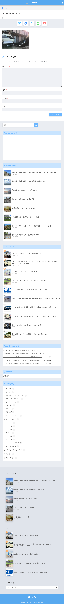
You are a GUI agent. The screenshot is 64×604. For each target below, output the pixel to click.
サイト (4, 106)
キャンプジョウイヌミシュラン (16, 395)
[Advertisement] (32, 147)
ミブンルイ (9, 454)
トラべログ (10, 436)
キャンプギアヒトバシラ (14, 399)
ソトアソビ (9, 389)
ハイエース (10, 423)
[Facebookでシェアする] (25, 23)
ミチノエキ (10, 440)
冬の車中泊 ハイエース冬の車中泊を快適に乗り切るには (19, 351)
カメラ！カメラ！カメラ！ (14, 450)
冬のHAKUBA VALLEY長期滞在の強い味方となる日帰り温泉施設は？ (22, 357)
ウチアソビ (9, 412)
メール (5, 98)
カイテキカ (10, 426)
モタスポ (10, 409)
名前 (4, 90)
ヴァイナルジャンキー (14, 416)
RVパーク (10, 433)
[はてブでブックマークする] (32, 23)
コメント (6, 66)
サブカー (10, 392)
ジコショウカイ (10, 458)
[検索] (36, 125)
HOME (32, 597)
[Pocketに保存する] (45, 23)
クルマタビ (10, 430)
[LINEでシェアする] (38, 23)
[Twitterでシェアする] (19, 23)
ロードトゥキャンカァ (14, 443)
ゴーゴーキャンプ (12, 402)
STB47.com (32, 2)
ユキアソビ (10, 405)
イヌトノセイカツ (11, 446)
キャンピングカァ (11, 419)
